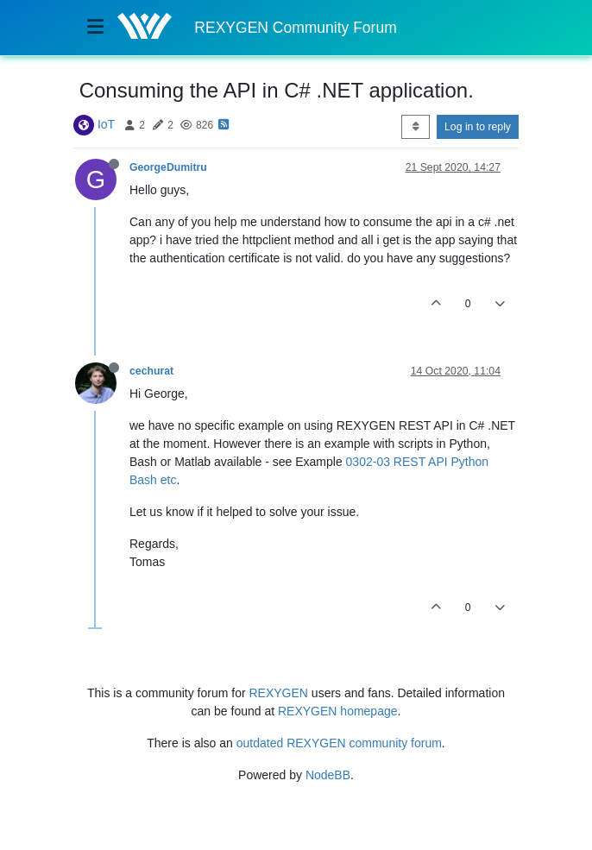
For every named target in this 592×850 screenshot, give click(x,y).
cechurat (151, 371)
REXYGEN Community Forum (295, 27)
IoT (106, 124)
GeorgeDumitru (168, 167)
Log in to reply (477, 127)
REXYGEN (278, 693)
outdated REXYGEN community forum (339, 743)
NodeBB (327, 775)
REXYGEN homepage (338, 711)
